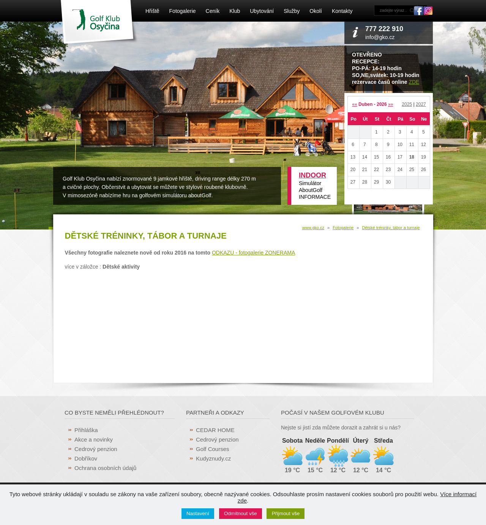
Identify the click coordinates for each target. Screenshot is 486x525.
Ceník (213, 11)
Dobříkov (85, 458)
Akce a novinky (93, 439)
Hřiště (152, 11)
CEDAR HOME (215, 430)
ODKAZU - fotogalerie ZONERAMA (253, 253)
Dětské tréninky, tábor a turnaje (391, 227)
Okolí (315, 11)
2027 (421, 104)
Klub (234, 11)
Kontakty (342, 11)
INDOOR (312, 175)
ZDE (414, 82)
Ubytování (262, 11)
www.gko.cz (313, 227)
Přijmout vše (286, 513)
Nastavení (197, 513)
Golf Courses (212, 449)
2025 (407, 104)
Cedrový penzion (95, 449)
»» (390, 104)
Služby (292, 11)
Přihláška (86, 430)
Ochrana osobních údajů (105, 468)
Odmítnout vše (240, 513)
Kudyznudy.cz (213, 458)
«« (354, 104)
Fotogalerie (182, 11)
